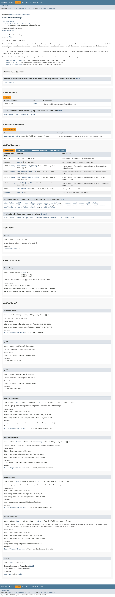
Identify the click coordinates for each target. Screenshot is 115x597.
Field (15, 8)
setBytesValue (79, 203)
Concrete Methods (57, 150)
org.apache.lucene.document (20, 14)
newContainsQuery (24, 166)
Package (11, 2)
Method (27, 8)
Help (41, 2)
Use (23, 2)
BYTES (35, 104)
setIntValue (48, 205)
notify (46, 217)
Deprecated (34, 2)
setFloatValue (36, 205)
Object (44, 214)
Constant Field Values (12, 249)
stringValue (23, 207)
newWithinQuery (23, 183)
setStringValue (100, 205)
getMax (19, 158)
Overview (4, 2)
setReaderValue (73, 205)
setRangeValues (23, 188)
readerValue (66, 203)
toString (20, 192)
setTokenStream (10, 207)
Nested (9, 8)
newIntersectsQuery (25, 177)
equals (12, 217)
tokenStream (24, 114)
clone (6, 217)
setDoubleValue (22, 205)
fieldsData (8, 114)
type (33, 114)
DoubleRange (9, 136)
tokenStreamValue (48, 207)
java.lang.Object (8, 21)
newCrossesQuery (23, 171)
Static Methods (23, 150)
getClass (29, 217)
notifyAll (54, 217)
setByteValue (9, 205)
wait (62, 217)
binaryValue (9, 203)
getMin (19, 162)
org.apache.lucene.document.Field (17, 23)
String (17, 136)
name (16, 114)
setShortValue (86, 205)
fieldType (19, 203)
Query (12, 166)
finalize (20, 217)
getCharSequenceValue (34, 203)
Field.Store (9, 82)
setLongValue (60, 205)
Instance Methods (39, 150)
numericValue (55, 203)
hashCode (38, 217)
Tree (27, 2)
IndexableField (8, 30)
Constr (21, 8)
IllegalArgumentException (14, 332)
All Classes (5, 6)
